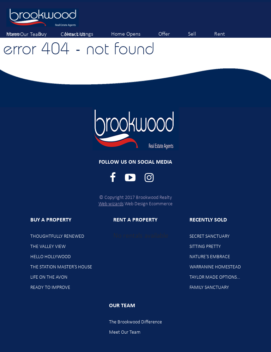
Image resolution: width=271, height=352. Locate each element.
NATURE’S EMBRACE (209, 257)
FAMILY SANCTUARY (209, 287)
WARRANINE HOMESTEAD (215, 267)
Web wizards (111, 204)
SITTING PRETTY (205, 246)
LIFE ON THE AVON (48, 277)
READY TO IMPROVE (50, 287)
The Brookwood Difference (135, 322)
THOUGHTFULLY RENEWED (57, 236)
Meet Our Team (124, 332)
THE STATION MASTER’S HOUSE (61, 267)
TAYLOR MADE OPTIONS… (214, 277)
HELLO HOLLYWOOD (50, 257)
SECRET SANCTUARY (209, 236)
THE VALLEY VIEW (48, 246)
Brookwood (42, 17)
